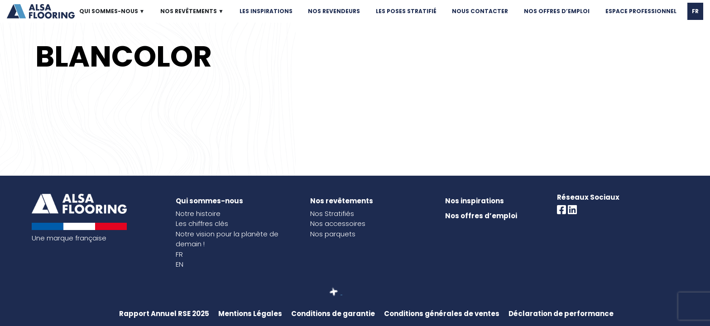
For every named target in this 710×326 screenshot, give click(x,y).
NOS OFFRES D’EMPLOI (557, 11)
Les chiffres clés (202, 223)
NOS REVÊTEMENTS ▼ (192, 11)
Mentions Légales (250, 313)
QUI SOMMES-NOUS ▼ (112, 11)
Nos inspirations (474, 201)
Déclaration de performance (561, 313)
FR (695, 11)
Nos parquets (332, 234)
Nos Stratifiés (332, 213)
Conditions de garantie (333, 313)
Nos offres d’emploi (481, 216)
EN (179, 264)
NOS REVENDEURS (334, 11)
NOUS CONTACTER (480, 11)
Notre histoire (198, 213)
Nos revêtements (341, 201)
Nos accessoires (337, 223)
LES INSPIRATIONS (266, 11)
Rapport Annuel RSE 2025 (164, 313)
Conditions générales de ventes (441, 313)
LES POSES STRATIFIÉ (406, 11)
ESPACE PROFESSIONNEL (640, 11)
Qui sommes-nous (209, 201)
